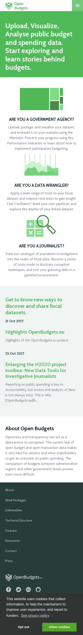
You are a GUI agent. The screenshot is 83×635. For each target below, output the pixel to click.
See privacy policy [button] (35, 615)
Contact (11, 551)
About (9, 490)
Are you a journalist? (41, 246)
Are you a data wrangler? (41, 185)
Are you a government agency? (41, 119)
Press (9, 561)
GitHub (38, 589)
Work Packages (15, 500)
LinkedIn (28, 589)
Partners (11, 531)
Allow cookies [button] (59, 627)
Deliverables (13, 510)
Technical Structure (18, 520)
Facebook (8, 589)
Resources (12, 541)
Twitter (18, 589)
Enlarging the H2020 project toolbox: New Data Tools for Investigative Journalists (36, 370)
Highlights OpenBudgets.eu (34, 332)
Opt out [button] (23, 627)
